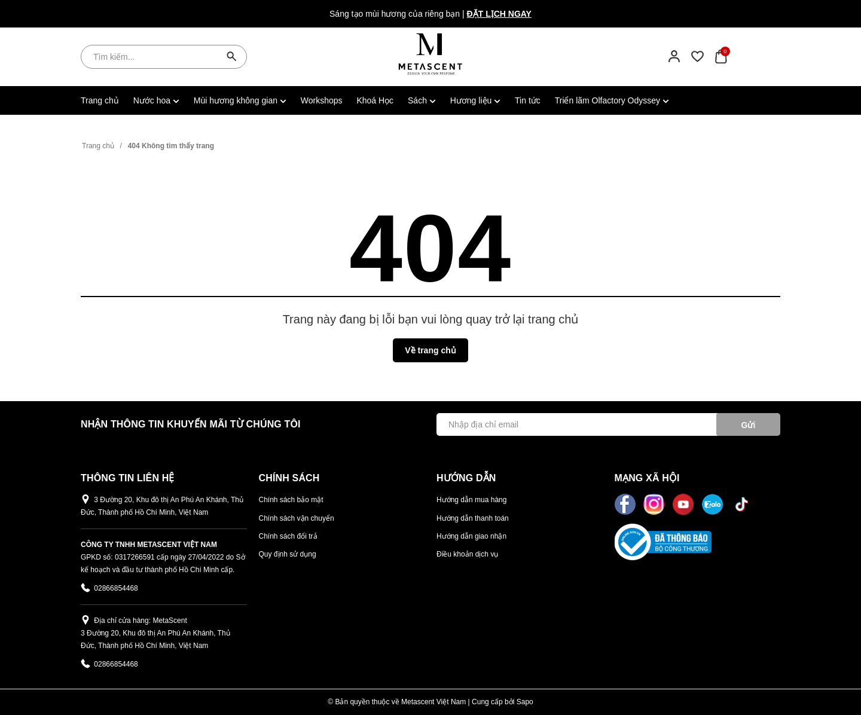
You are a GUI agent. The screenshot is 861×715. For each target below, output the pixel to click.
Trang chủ (100, 100)
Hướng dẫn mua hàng (471, 500)
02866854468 (116, 588)
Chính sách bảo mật (291, 500)
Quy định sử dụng (287, 554)
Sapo (525, 702)
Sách (422, 100)
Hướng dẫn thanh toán (472, 518)
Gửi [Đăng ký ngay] (748, 425)
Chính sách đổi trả (288, 536)
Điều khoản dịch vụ (467, 554)
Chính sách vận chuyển (296, 518)
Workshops (322, 100)
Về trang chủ (430, 350)
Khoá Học (374, 100)
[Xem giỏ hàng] (720, 56)
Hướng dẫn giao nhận (471, 536)
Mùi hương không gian (240, 100)
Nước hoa (156, 100)
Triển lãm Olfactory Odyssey (612, 100)
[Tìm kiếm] (232, 57)
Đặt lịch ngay (499, 14)
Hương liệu (475, 100)
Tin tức (528, 100)
